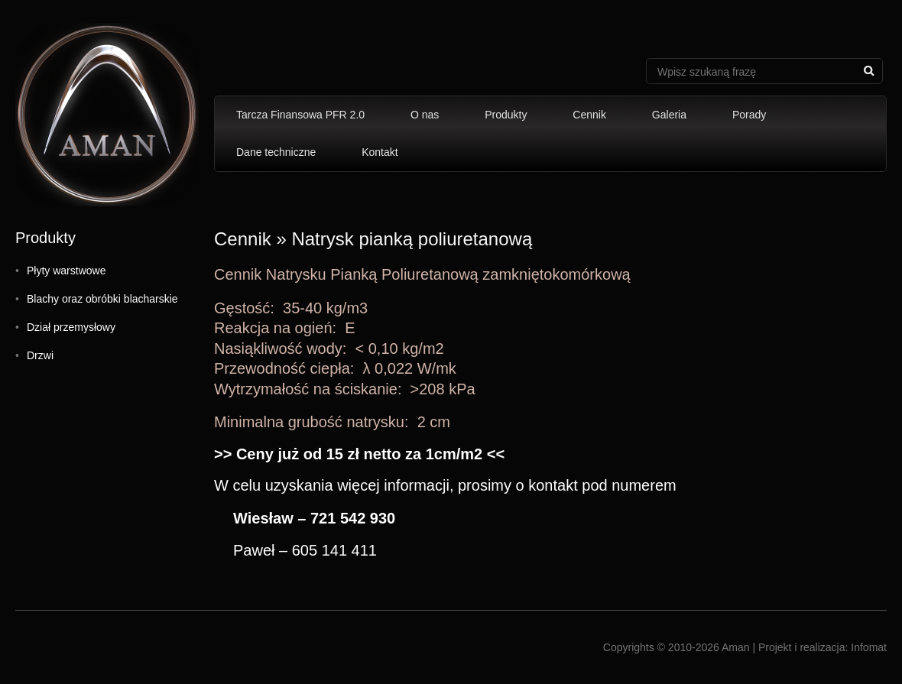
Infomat (869, 647)
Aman (736, 647)
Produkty (506, 115)
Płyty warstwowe (66, 270)
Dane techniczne (276, 152)
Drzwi (40, 355)
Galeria (669, 115)
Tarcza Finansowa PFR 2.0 (300, 115)
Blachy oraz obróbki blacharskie (102, 299)
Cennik (589, 115)
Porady (749, 115)
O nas (424, 115)
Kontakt (379, 152)
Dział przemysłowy (71, 327)
